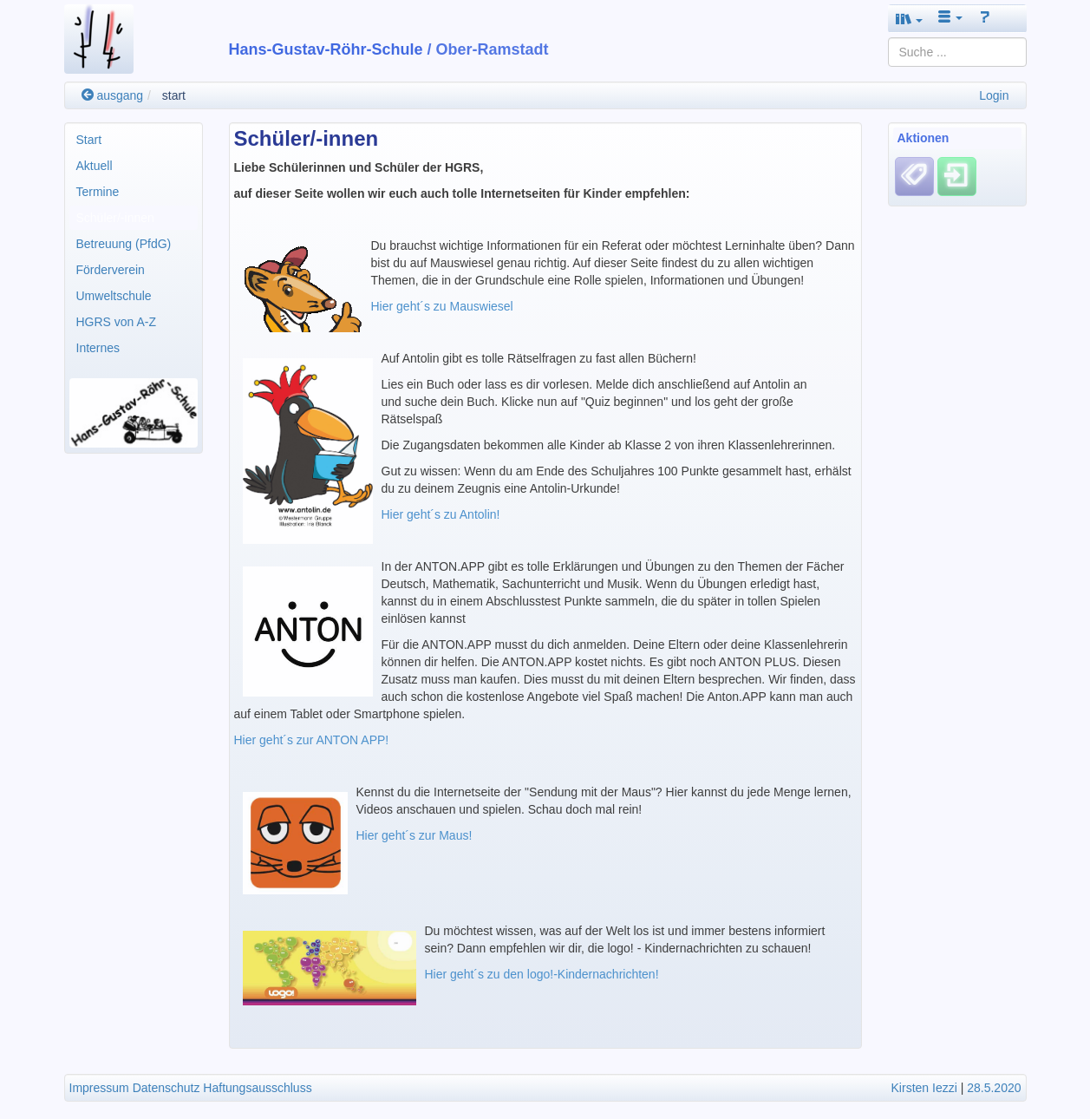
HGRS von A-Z (116, 322)
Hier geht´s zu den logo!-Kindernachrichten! (542, 974)
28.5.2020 (994, 1088)
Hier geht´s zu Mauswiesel (442, 306)
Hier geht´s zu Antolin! (443, 514)
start (174, 95)
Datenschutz (166, 1088)
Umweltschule (114, 296)
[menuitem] (133, 140)
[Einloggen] (957, 176)
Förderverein (110, 270)
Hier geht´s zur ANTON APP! (311, 740)
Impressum (99, 1088)
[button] (909, 18)
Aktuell (94, 166)
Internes (98, 348)
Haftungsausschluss (257, 1088)
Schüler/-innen (115, 218)
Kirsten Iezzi (924, 1088)
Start (89, 140)
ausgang (113, 95)
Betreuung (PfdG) (124, 244)
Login (993, 95)
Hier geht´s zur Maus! (414, 835)
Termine (98, 192)
